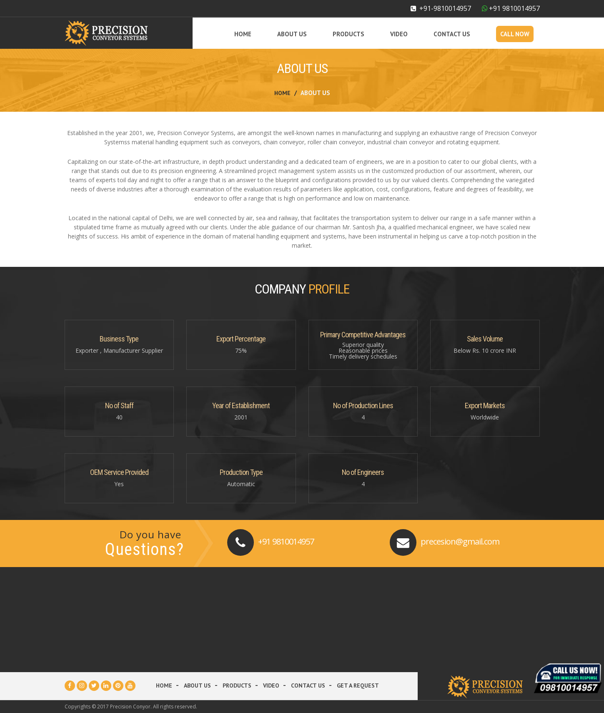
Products (348, 34)
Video (399, 34)
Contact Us (452, 34)
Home (242, 34)
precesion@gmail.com (460, 541)
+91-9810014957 (441, 8)
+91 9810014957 (286, 541)
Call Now (514, 34)
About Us (292, 34)
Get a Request (358, 685)
